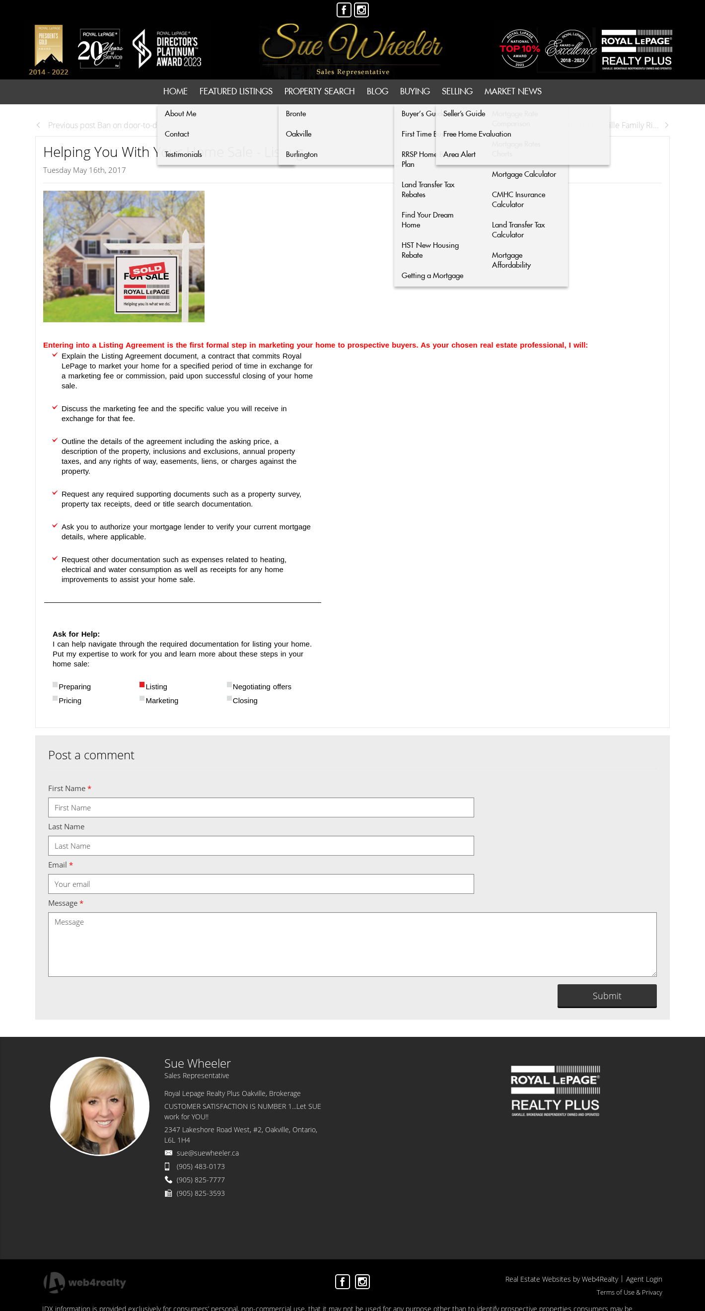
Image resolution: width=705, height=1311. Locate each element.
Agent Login (644, 1279)
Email (60, 865)
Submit (607, 996)
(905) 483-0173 (201, 1166)
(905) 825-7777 (201, 1179)
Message (65, 903)
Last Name (66, 826)
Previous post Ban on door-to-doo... (103, 125)
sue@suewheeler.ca (208, 1153)
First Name (69, 788)
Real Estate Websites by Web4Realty (561, 1279)
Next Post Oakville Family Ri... (613, 125)
